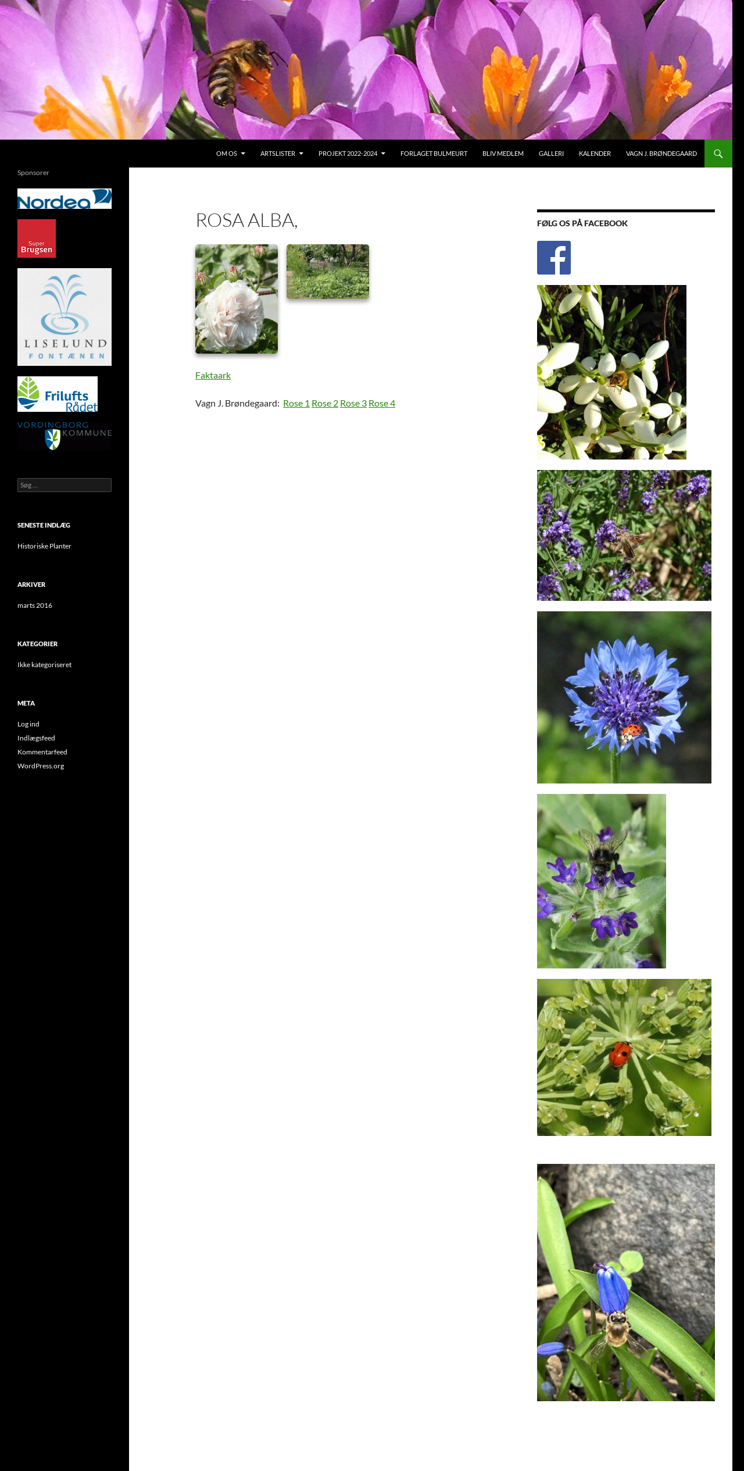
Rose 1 (296, 402)
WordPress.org (40, 765)
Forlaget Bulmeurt (433, 153)
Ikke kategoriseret (44, 664)
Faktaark (213, 374)
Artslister (277, 153)
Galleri (551, 153)
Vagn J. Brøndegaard (661, 153)
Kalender (595, 153)
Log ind (28, 724)
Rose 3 (353, 402)
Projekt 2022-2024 (348, 153)
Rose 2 (325, 402)
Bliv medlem (503, 153)
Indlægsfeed (36, 737)
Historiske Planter (44, 546)
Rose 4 (382, 402)
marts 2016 (34, 605)
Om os (226, 153)
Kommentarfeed (42, 751)
